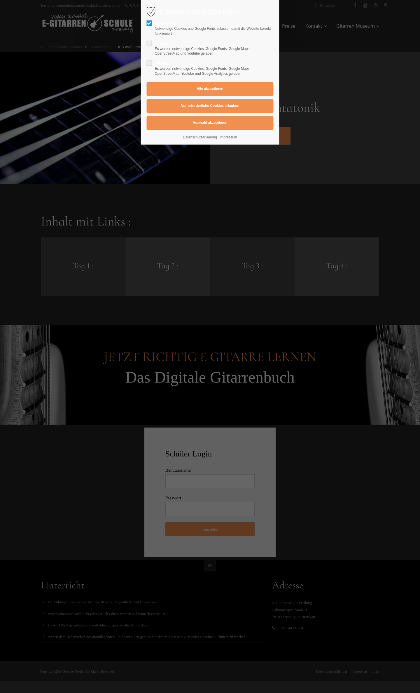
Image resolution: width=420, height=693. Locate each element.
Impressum (228, 137)
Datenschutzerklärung (200, 137)
